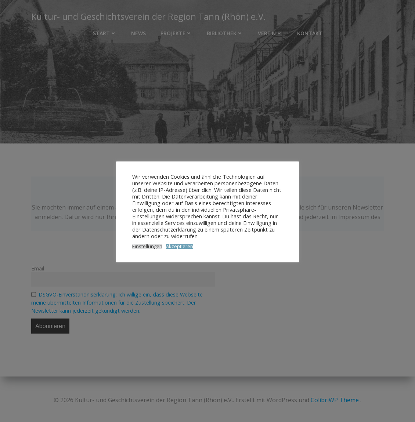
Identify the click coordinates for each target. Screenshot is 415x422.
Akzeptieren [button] (179, 246)
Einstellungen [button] (147, 246)
